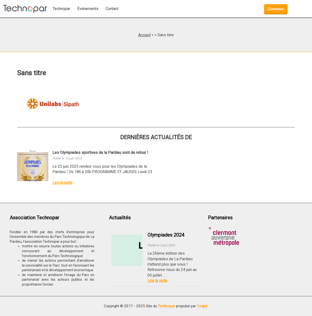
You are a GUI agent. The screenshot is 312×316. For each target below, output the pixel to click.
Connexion (276, 9)
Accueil (144, 35)
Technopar (166, 306)
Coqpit (202, 306)
